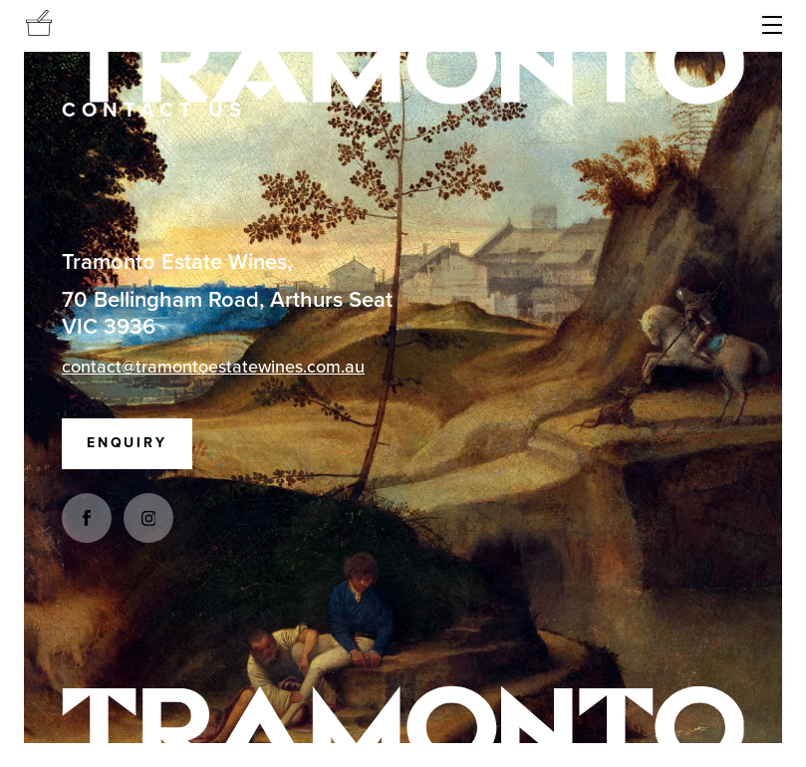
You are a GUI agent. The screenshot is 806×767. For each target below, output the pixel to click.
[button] (772, 26)
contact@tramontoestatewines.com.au (213, 367)
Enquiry (127, 442)
